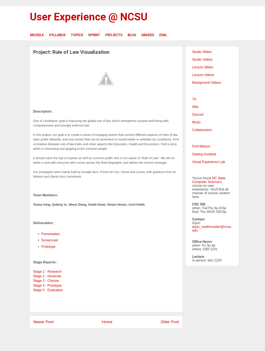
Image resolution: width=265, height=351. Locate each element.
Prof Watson (201, 146)
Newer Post (43, 321)
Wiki (195, 107)
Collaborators (202, 130)
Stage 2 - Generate (47, 276)
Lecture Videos (203, 75)
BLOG (132, 35)
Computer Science (206, 182)
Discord (197, 114)
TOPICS (77, 35)
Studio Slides (202, 52)
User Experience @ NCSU (89, 17)
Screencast (49, 240)
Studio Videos (202, 59)
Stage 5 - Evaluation (48, 290)
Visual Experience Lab (208, 162)
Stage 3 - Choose (46, 280)
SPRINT (94, 35)
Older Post (170, 321)
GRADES (147, 35)
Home (107, 321)
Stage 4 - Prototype (47, 285)
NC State (218, 178)
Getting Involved (204, 154)
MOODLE (37, 35)
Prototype (48, 246)
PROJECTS (113, 35)
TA (194, 99)
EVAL (163, 35)
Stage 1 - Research (47, 271)
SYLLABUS (57, 35)
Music (196, 122)
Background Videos (206, 82)
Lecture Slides (202, 67)
